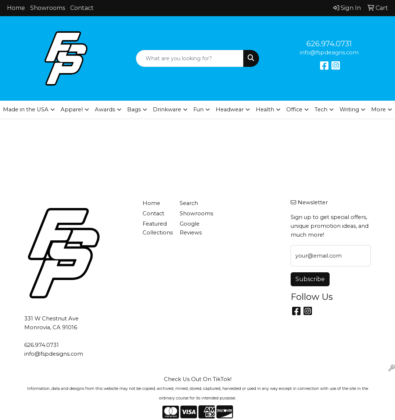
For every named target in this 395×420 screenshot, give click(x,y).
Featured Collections (157, 228)
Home (16, 7)
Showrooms (47, 7)
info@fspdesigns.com (329, 52)
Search (189, 203)
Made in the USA (26, 109)
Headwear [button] (230, 109)
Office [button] (294, 109)
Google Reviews (191, 228)
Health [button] (265, 109)
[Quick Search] (189, 58)
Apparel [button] (72, 109)
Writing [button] (349, 109)
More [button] (378, 109)
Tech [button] (321, 109)
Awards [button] (105, 109)
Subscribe (310, 279)
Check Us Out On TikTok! (197, 379)
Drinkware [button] (167, 109)
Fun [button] (198, 109)
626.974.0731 (329, 43)
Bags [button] (134, 109)
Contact (82, 7)
